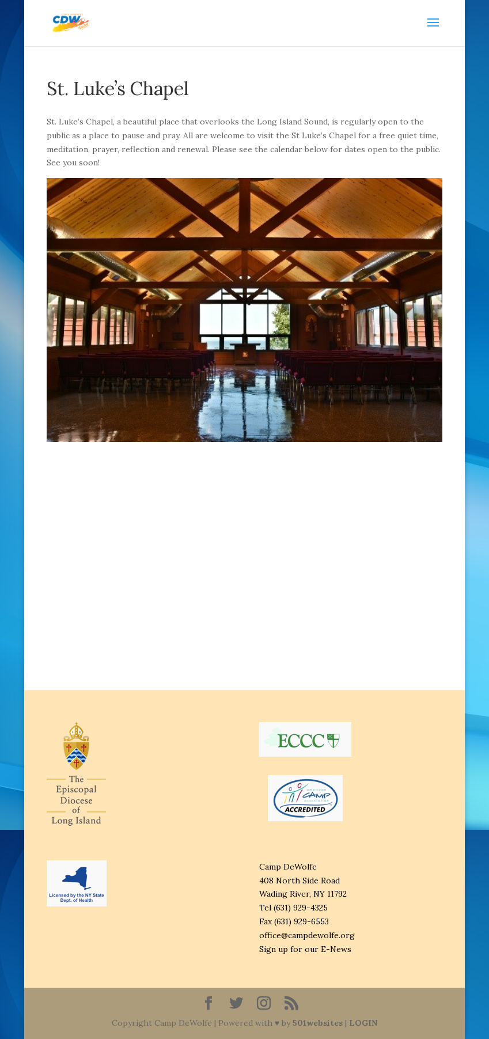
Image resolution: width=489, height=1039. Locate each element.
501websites (318, 1023)
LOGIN (363, 1023)
